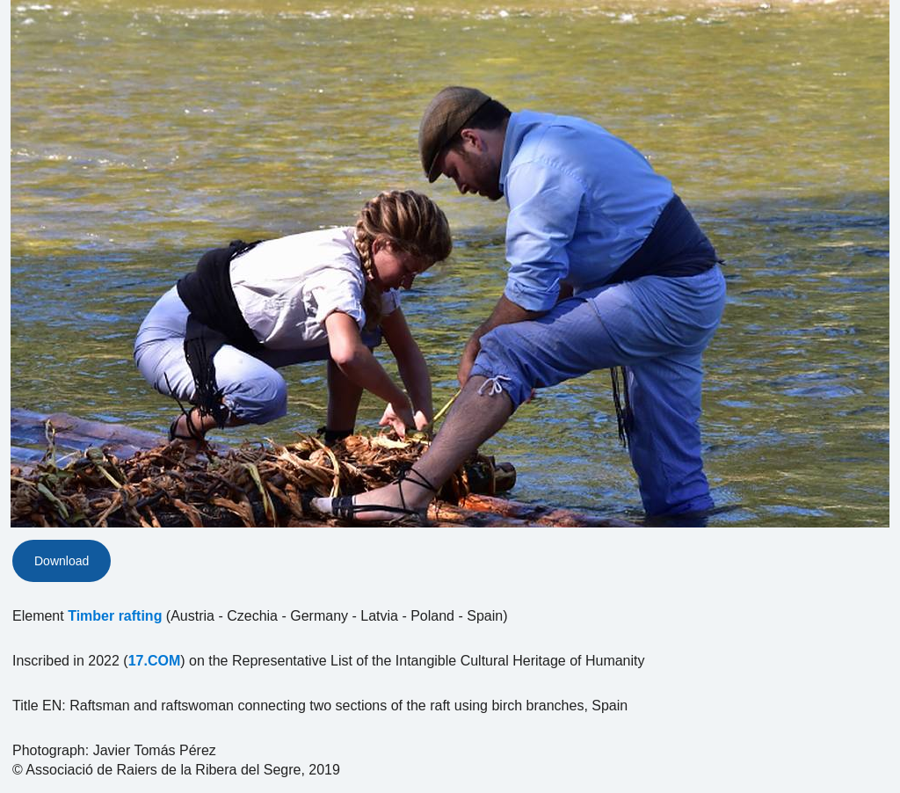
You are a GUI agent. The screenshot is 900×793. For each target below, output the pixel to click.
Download (61, 561)
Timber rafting (115, 615)
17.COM (154, 660)
